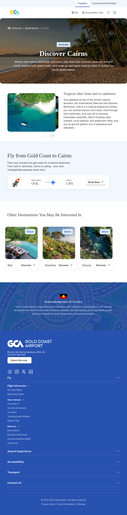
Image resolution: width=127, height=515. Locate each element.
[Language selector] (75, 12)
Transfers (12, 412)
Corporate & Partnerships (104, 3)
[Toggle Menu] (114, 12)
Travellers (82, 3)
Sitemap (81, 504)
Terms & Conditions (66, 504)
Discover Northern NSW (19, 439)
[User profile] (92, 12)
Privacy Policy (49, 504)
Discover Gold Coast (17, 434)
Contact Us (63, 482)
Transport (63, 472)
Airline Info (12, 443)
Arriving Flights (14, 390)
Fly (63, 377)
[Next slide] (52, 136)
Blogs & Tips (13, 420)
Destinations (32, 28)
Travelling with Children (18, 416)
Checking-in (13, 403)
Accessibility (63, 461)
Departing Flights (15, 394)
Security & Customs (16, 408)
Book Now (96, 182)
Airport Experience (63, 451)
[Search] (109, 12)
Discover (17, 28)
